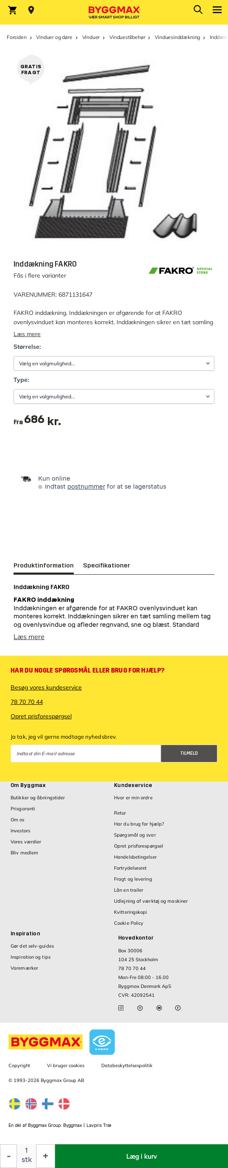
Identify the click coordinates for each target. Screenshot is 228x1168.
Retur (120, 813)
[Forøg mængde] (45, 1156)
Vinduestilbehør (127, 37)
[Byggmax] (114, 12)
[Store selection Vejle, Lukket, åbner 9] (31, 10)
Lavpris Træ (98, 1125)
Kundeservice (133, 785)
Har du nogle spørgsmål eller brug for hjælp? (87, 670)
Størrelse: (27, 346)
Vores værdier (26, 842)
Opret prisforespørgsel (41, 716)
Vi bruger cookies (65, 1065)
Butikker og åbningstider (38, 798)
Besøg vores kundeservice (46, 687)
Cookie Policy (128, 923)
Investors (20, 831)
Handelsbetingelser (135, 857)
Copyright (19, 1065)
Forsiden (17, 37)
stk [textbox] (27, 1160)
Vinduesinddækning (177, 37)
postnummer (86, 486)
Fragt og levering (133, 879)
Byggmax (72, 1125)
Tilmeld (189, 753)
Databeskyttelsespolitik (127, 1065)
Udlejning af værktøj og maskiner (151, 901)
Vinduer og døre (54, 37)
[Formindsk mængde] (8, 1156)
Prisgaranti (23, 809)
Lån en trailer (128, 890)
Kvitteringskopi (130, 912)
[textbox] (42, 422)
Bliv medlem (24, 853)
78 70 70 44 (27, 702)
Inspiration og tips (30, 957)
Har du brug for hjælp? (139, 824)
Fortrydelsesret (130, 868)
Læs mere (27, 334)
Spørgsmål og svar (135, 835)
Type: (21, 380)
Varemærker (24, 968)
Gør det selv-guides (32, 946)
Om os (18, 820)
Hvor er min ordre (133, 798)
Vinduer (91, 37)
